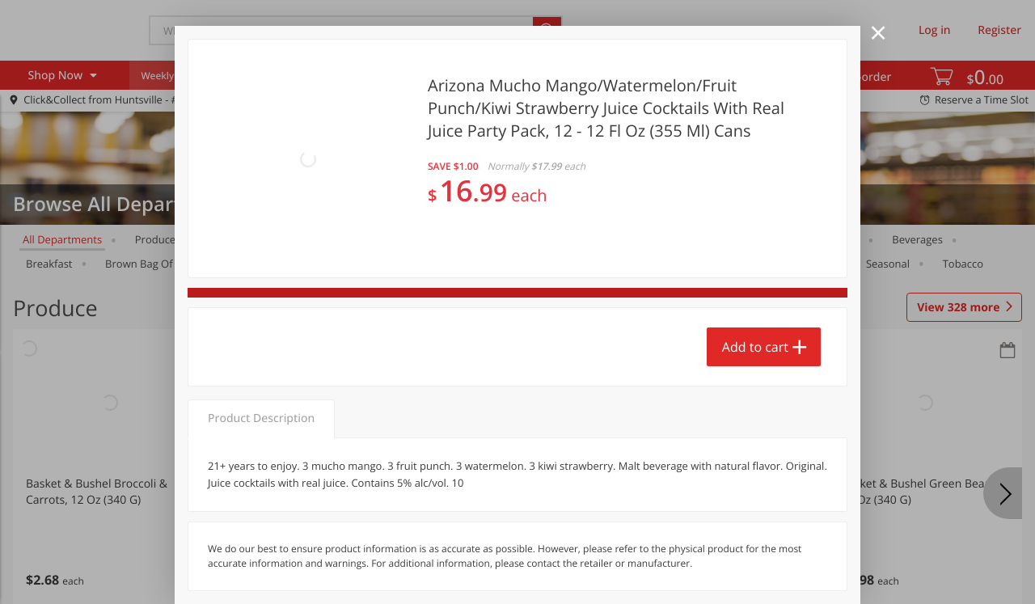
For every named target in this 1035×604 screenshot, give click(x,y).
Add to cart (755, 268)
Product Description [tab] (261, 329)
